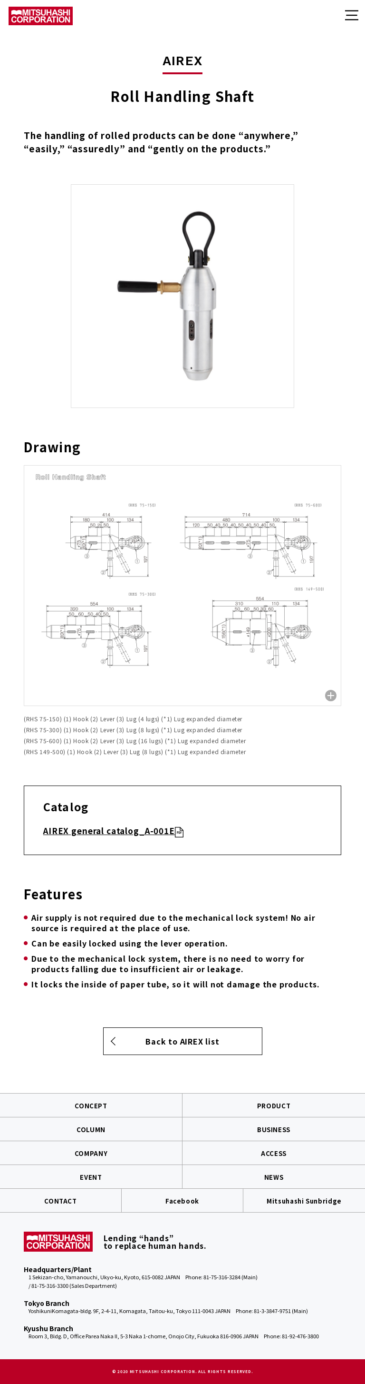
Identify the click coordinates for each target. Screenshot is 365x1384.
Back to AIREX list (182, 1041)
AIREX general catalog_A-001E (109, 830)
